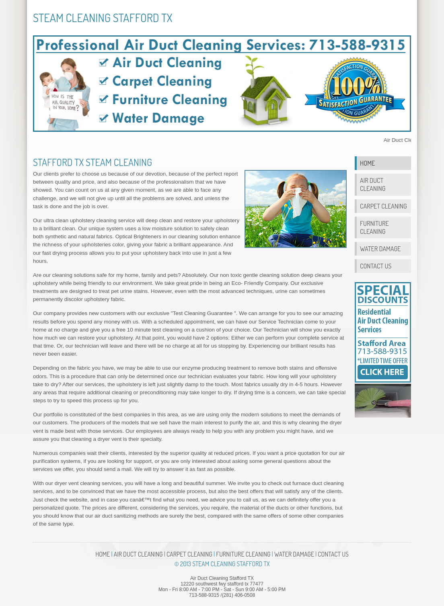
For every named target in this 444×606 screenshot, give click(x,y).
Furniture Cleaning (374, 227)
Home (367, 163)
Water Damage (380, 248)
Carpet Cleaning (383, 206)
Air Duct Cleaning (372, 184)
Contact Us (375, 266)
